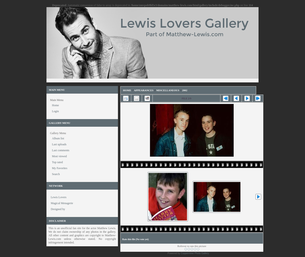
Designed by (58, 209)
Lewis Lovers (58, 197)
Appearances (143, 90)
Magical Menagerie (62, 203)
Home (127, 90)
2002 (184, 90)
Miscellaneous (168, 90)
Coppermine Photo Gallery (195, 253)
